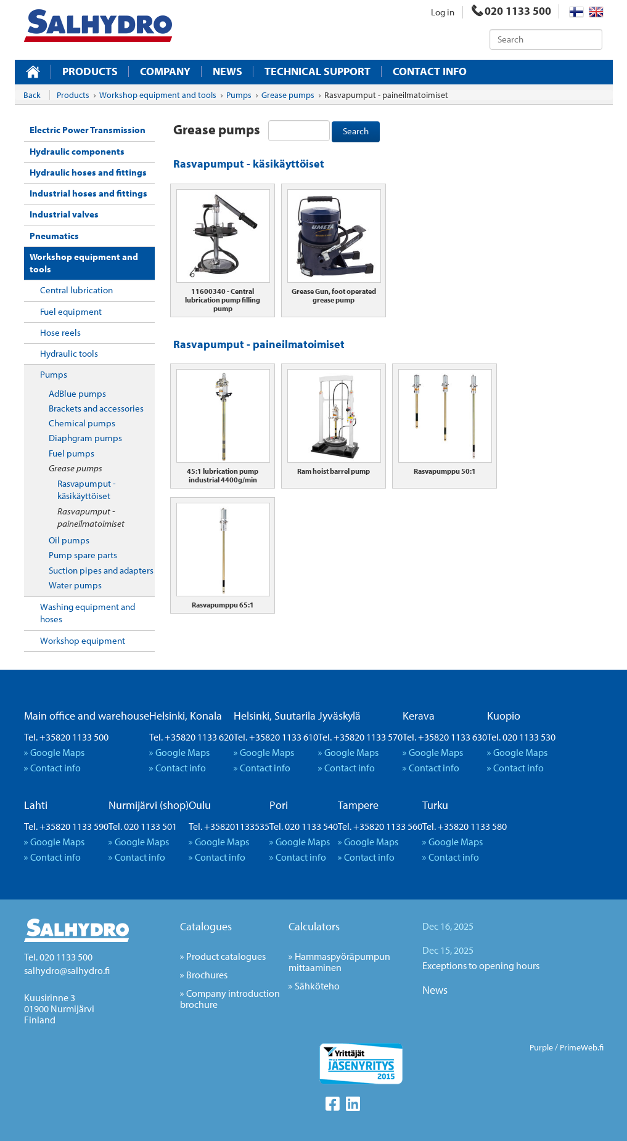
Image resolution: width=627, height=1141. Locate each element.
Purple (541, 1047)
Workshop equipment (82, 640)
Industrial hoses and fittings (88, 193)
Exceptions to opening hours (480, 965)
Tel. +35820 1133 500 (66, 736)
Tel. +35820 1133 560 (380, 826)
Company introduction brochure (230, 998)
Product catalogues (226, 956)
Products (90, 71)
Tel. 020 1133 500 (58, 957)
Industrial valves (64, 214)
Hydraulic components (77, 151)
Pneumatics (54, 236)
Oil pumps (69, 540)
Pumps (53, 374)
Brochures (206, 974)
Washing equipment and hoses (87, 613)
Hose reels (60, 332)
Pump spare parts (83, 555)
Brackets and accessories (96, 408)
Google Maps (57, 752)
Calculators (314, 926)
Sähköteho (317, 986)
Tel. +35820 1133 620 (191, 736)
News (227, 71)
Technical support (317, 71)
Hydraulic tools (69, 353)
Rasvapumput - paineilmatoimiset (91, 517)
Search (356, 131)
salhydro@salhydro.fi (67, 970)
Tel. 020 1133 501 (143, 826)
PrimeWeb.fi (582, 1047)
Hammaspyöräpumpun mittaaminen (339, 961)
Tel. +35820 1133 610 (276, 736)
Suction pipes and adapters (101, 570)
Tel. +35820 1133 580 (464, 826)
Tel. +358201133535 (229, 826)
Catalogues (206, 926)
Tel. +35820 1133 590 (66, 826)
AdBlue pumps (77, 393)
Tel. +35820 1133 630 (445, 736)
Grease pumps (75, 468)
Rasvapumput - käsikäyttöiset (86, 489)
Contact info (430, 71)
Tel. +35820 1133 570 (360, 736)
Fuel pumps (71, 453)
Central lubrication (76, 290)
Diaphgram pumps (85, 438)
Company (165, 71)
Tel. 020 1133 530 (521, 736)
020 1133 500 (511, 11)
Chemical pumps (82, 423)
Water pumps (75, 585)
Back (32, 94)
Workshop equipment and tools (84, 263)
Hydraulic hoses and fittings (88, 172)
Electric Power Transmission (87, 130)
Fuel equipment (71, 311)
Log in (442, 12)
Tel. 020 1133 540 (303, 826)
